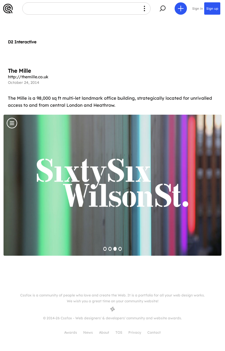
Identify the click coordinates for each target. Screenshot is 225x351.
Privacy (134, 332)
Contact (154, 332)
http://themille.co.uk (28, 76)
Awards (70, 332)
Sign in (197, 8)
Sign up (212, 8)
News (88, 332)
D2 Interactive (22, 42)
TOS (118, 332)
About (104, 332)
